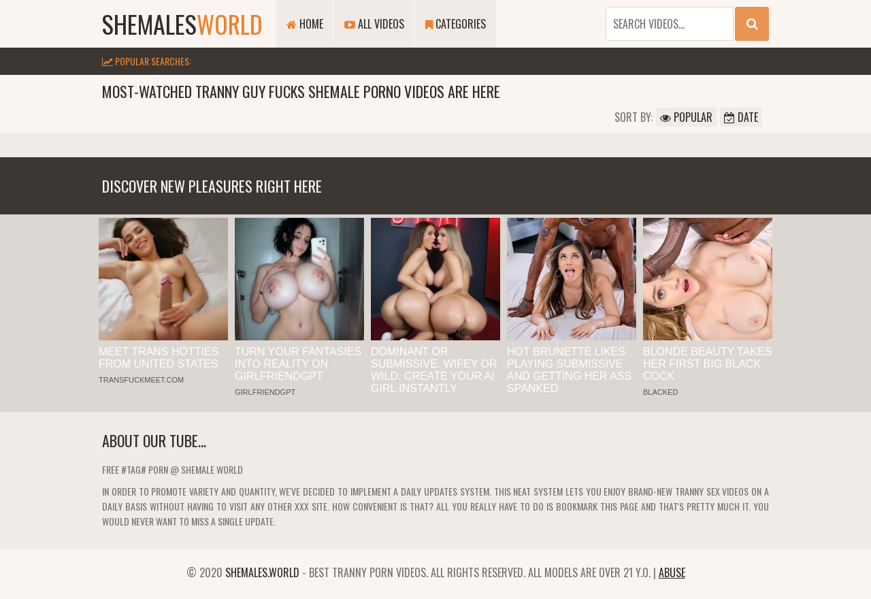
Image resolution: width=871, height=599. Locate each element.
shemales (182, 23)
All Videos (374, 24)
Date (741, 117)
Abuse (672, 572)
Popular (686, 117)
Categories (455, 24)
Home (304, 24)
